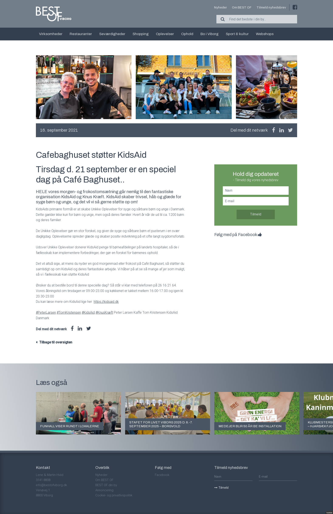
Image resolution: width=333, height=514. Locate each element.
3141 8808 (43, 480)
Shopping (141, 34)
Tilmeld (255, 214)
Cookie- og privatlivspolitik (113, 495)
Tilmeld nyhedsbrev (271, 7)
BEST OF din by (106, 485)
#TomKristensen (69, 312)
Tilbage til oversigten (55, 342)
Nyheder (220, 7)
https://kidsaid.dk (106, 302)
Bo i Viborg (209, 34)
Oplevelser (165, 34)
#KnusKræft (104, 312)
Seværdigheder (112, 34)
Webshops (265, 34)
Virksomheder (50, 34)
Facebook (162, 475)
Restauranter (81, 34)
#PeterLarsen (46, 312)
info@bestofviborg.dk (51, 485)
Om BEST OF (241, 7)
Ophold (187, 34)
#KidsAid (88, 312)
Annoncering (104, 490)
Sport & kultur (237, 34)
